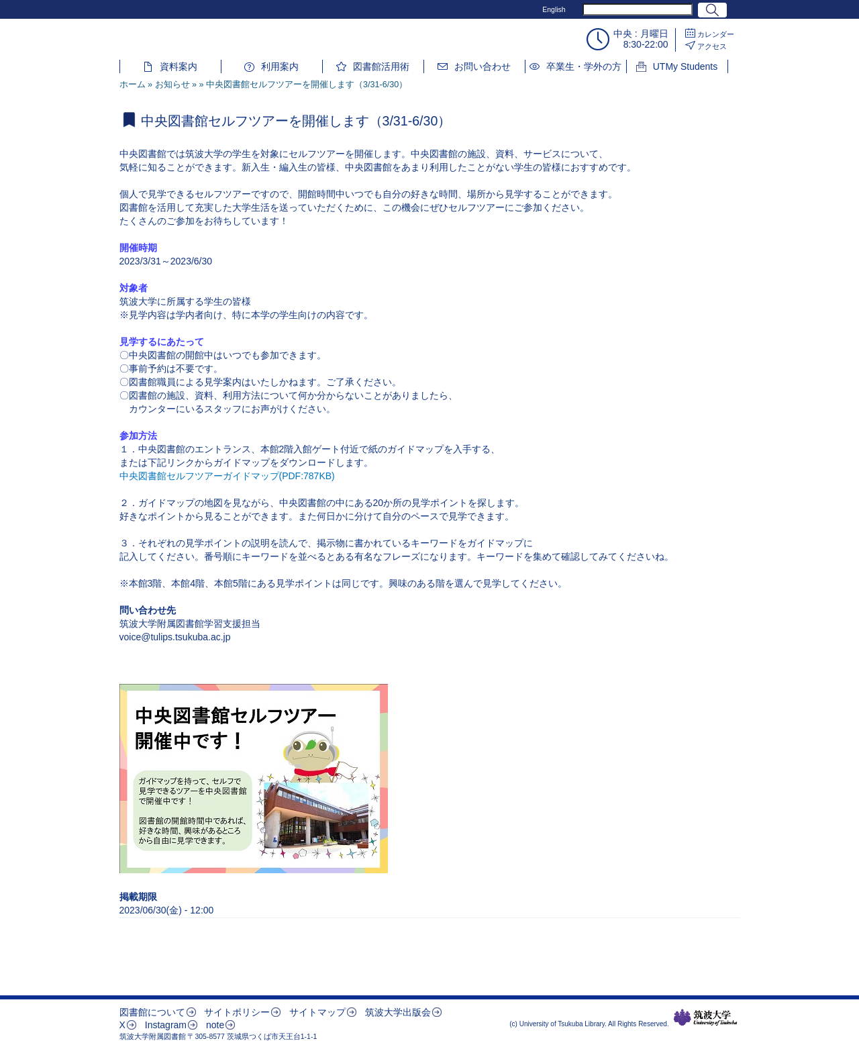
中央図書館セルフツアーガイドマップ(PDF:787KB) (227, 475)
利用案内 (280, 66)
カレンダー (715, 34)
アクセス (712, 46)
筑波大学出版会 (398, 1012)
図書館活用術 (381, 66)
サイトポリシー (237, 1012)
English (553, 9)
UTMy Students (685, 66)
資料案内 (178, 66)
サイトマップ (317, 1012)
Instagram (166, 1025)
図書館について (152, 1012)
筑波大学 (705, 1017)
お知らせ (172, 84)
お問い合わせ (482, 66)
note (215, 1025)
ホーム (132, 84)
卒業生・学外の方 (583, 66)
